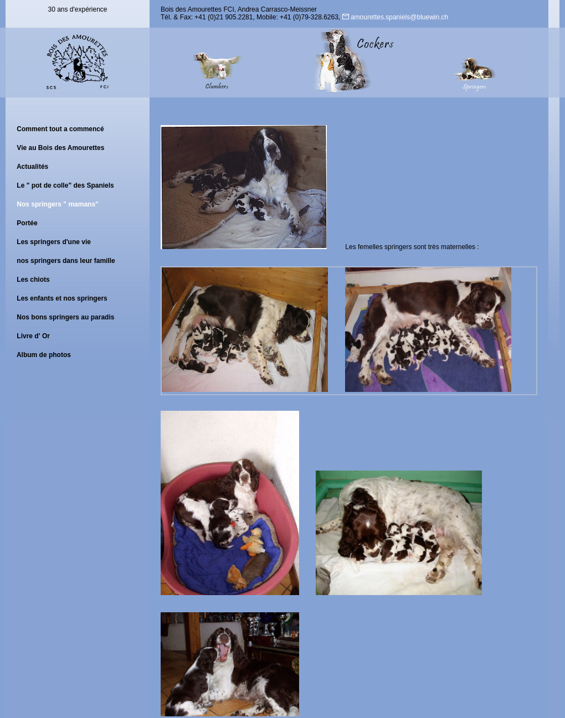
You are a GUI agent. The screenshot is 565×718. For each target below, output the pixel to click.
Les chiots (33, 279)
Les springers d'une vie (54, 242)
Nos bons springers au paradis (65, 317)
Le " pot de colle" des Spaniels (65, 185)
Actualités (32, 167)
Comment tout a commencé (60, 129)
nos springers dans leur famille (66, 261)
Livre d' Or (33, 336)
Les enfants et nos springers (62, 298)
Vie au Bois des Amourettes (60, 148)
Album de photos (44, 355)
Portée (27, 223)
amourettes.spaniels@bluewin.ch (395, 17)
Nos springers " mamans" (57, 204)
